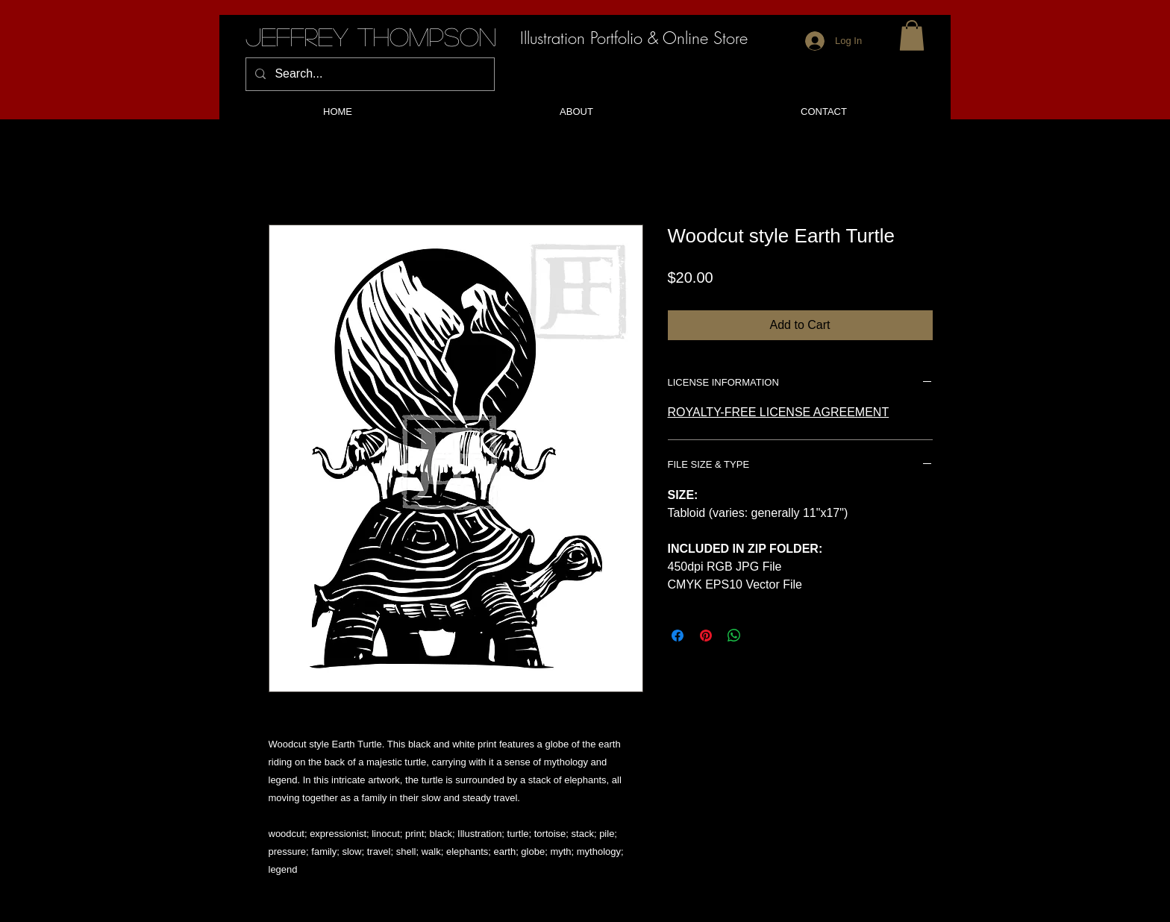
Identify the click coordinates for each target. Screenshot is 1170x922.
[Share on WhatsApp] (734, 636)
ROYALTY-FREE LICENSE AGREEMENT (778, 412)
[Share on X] (763, 636)
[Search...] (369, 74)
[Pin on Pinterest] (706, 636)
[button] (912, 35)
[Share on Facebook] (677, 636)
